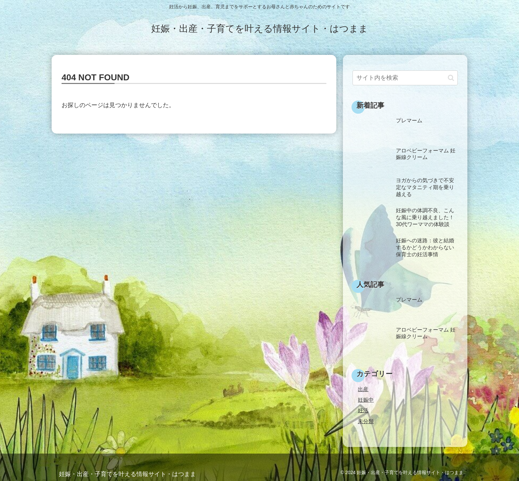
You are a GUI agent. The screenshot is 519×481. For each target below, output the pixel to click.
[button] (451, 78)
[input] (405, 77)
